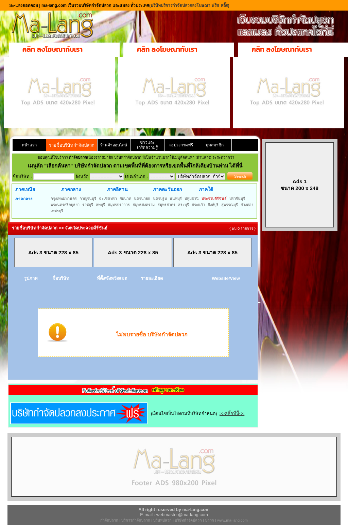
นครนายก (142, 198)
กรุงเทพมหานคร (64, 198)
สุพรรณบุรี (229, 205)
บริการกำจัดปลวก (135, 520)
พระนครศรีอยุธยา (65, 205)
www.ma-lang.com (232, 520)
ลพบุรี (100, 205)
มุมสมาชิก (215, 145)
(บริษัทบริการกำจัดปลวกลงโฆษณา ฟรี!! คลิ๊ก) (189, 5)
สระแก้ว (198, 205)
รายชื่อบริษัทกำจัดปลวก (71, 145)
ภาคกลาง (71, 189)
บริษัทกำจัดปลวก (188, 520)
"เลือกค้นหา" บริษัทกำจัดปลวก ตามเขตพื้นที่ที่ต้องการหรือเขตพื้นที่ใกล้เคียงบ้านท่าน (136, 166)
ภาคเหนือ (25, 189)
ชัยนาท (125, 198)
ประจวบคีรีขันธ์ (214, 198)
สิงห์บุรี (213, 205)
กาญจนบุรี (88, 198)
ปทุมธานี (192, 198)
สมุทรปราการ (119, 205)
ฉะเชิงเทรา (108, 198)
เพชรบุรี (57, 211)
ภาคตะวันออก (167, 189)
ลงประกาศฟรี (181, 145)
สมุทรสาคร (166, 205)
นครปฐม (160, 198)
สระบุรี (183, 205)
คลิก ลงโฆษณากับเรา (52, 49)
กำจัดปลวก (109, 520)
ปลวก (209, 520)
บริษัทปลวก (162, 520)
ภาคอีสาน (117, 189)
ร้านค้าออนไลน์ (113, 145)
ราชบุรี (87, 205)
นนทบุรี (176, 198)
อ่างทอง (247, 205)
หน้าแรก (29, 145)
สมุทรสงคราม (144, 205)
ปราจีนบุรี (237, 198)
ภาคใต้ (206, 189)
